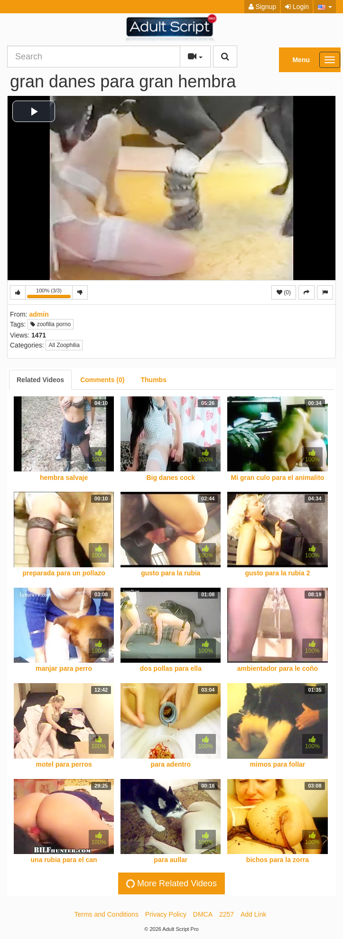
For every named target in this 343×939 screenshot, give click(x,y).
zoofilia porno (50, 324)
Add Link (253, 914)
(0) (284, 292)
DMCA (203, 914)
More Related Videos (170, 883)
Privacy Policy (165, 914)
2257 (226, 914)
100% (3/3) (50, 294)
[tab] (40, 380)
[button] (325, 6)
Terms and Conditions (106, 914)
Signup (262, 6)
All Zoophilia (63, 345)
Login (297, 6)
